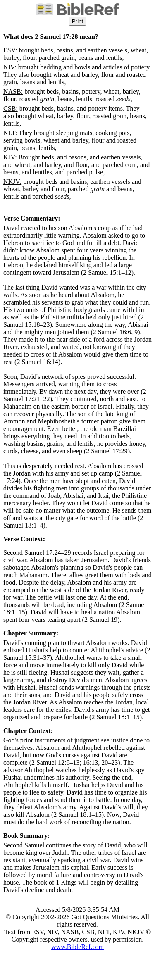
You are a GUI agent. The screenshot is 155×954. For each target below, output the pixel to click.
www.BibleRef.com (77, 946)
